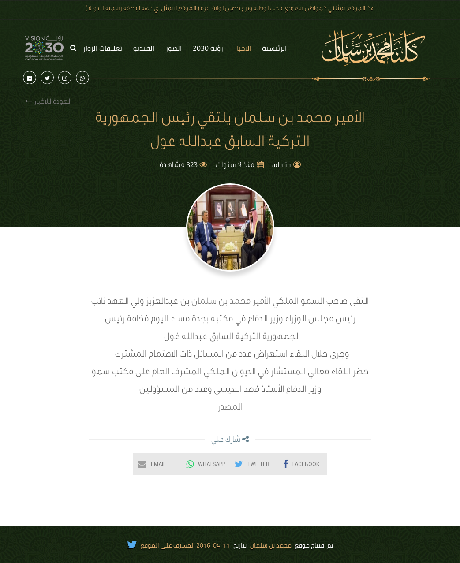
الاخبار (242, 48)
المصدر (230, 408)
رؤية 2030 (208, 48)
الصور (173, 48)
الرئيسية (274, 48)
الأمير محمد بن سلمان (232, 302)
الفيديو (143, 48)
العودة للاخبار (48, 101)
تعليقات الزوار (102, 48)
